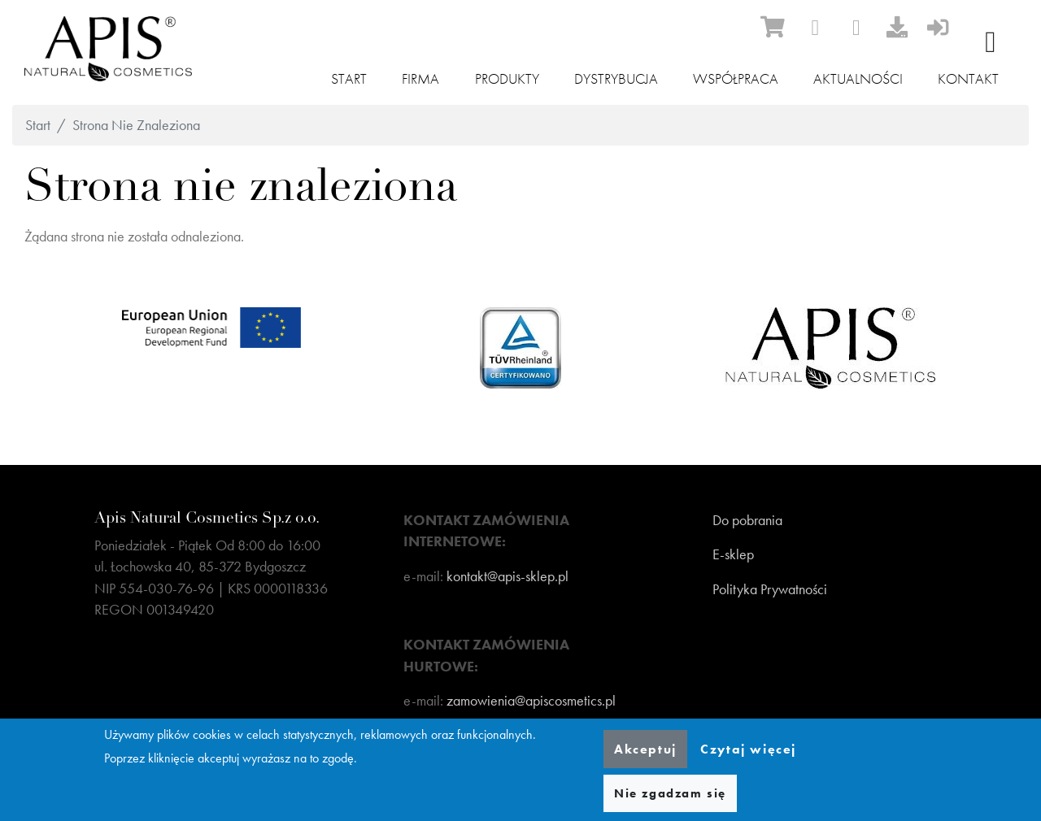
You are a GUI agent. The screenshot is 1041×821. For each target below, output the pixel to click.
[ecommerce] (772, 27)
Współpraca (735, 79)
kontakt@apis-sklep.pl (507, 576)
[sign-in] (937, 27)
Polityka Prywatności (769, 589)
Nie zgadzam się (670, 793)
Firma (420, 79)
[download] (897, 27)
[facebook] (815, 28)
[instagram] (856, 28)
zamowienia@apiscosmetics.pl (531, 701)
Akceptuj (645, 749)
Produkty (507, 79)
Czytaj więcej (748, 749)
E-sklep (733, 554)
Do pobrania (747, 520)
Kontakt (968, 79)
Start (349, 79)
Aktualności (858, 79)
